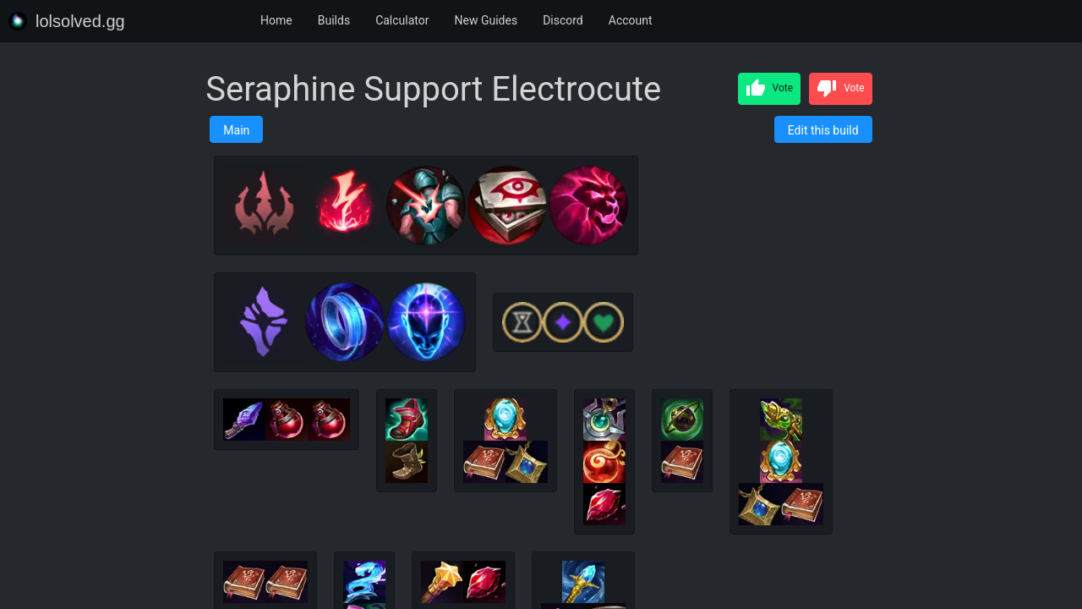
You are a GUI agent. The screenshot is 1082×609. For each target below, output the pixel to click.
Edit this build (823, 130)
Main (236, 130)
